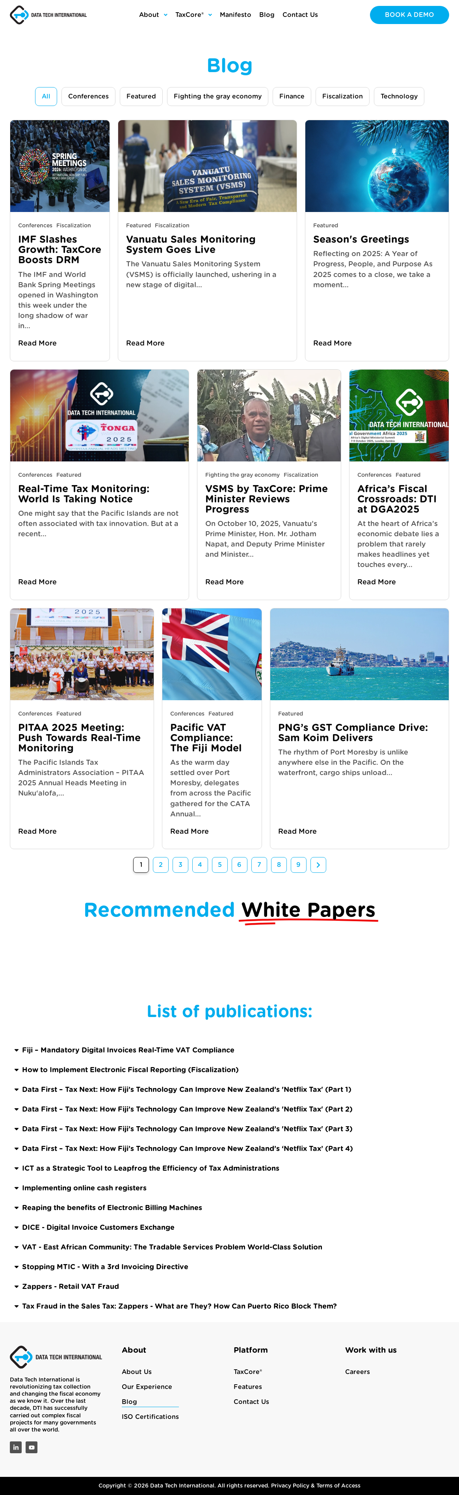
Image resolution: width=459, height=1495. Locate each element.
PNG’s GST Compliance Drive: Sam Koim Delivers (353, 733)
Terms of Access (338, 1486)
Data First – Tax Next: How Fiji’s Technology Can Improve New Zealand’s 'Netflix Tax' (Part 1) (186, 1305)
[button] (229, 1266)
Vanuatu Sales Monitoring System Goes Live (191, 245)
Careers (357, 1372)
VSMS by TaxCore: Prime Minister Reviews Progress (266, 499)
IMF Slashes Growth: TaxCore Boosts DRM (59, 250)
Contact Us (251, 1402)
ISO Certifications (150, 1417)
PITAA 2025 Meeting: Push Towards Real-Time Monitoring (79, 738)
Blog (129, 1402)
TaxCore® (248, 1372)
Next (318, 865)
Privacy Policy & (293, 1486)
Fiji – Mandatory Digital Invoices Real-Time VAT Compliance (128, 1266)
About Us (137, 1372)
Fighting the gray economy (242, 475)
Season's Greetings (361, 240)
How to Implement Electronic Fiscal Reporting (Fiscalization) (130, 1285)
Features (248, 1387)
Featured (138, 226)
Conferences (35, 226)
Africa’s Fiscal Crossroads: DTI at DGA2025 (397, 499)
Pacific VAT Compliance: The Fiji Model (209, 738)
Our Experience (147, 1387)
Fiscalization (73, 226)
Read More (37, 343)
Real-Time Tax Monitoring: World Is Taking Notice (83, 494)
